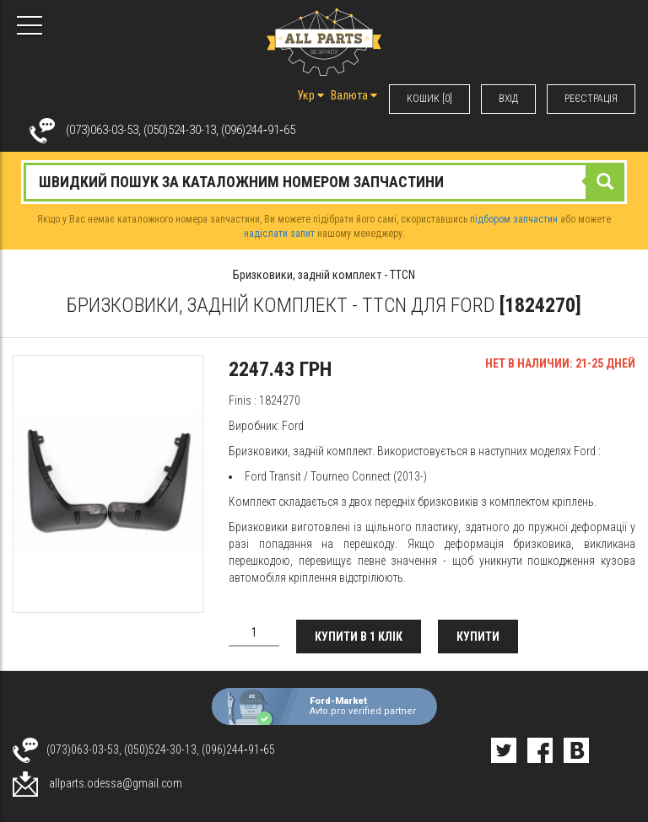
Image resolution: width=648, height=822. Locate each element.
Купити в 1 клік (358, 636)
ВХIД (508, 99)
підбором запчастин (514, 219)
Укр (310, 95)
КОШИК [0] (429, 99)
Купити (478, 636)
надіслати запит (279, 233)
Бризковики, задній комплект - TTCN (324, 275)
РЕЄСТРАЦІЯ (591, 99)
